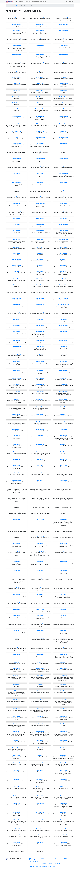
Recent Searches (33, 866)
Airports (44, 1)
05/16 (54, 866)
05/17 (51, 866)
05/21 (38, 866)
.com (11, 2)
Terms (42, 858)
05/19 (44, 866)
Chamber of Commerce (37, 1)
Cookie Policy (67, 858)
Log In (67, 1)
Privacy (54, 858)
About (30, 858)
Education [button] (27, 1)
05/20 (41, 866)
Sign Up (71, 1)
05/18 (47, 866)
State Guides (21, 1)
